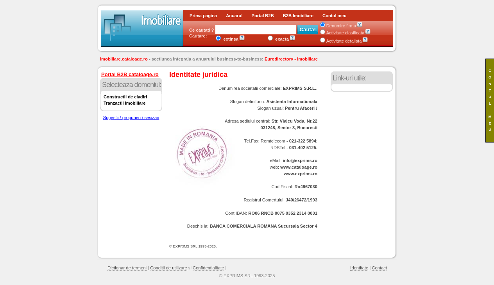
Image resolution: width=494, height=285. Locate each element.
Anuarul (234, 15)
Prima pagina (203, 15)
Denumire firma (338, 25)
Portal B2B (263, 15)
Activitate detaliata (341, 41)
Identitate (359, 267)
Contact (379, 267)
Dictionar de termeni (127, 267)
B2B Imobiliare (298, 15)
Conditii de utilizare (168, 267)
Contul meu (334, 15)
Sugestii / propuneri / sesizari (131, 117)
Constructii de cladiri (125, 96)
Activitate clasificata (342, 32)
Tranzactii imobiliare (125, 103)
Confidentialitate (208, 267)
